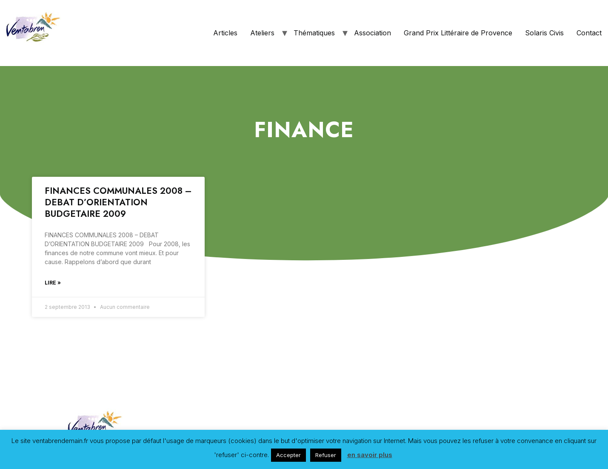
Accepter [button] (288, 455)
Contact (589, 33)
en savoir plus (369, 455)
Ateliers (262, 33)
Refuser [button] (325, 455)
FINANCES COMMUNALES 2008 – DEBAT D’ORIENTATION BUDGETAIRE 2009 (118, 202)
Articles (225, 33)
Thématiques (314, 33)
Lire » (53, 282)
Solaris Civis (544, 33)
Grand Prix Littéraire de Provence (458, 33)
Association (372, 33)
